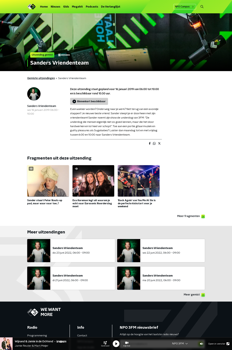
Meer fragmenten (191, 216)
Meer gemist (194, 295)
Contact (82, 335)
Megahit (77, 6)
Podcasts (92, 6)
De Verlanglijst (110, 6)
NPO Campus (184, 6)
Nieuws (55, 6)
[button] (105, 344)
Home (44, 6)
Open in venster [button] (218, 343)
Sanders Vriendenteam (41, 106)
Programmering (37, 335)
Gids (66, 6)
